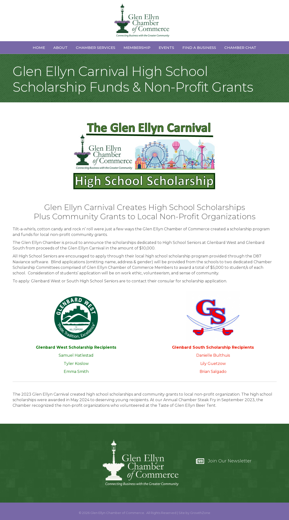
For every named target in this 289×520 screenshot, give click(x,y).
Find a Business (199, 47)
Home (39, 47)
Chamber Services (95, 47)
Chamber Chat (240, 47)
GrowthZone (200, 513)
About (60, 47)
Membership (137, 47)
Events (166, 47)
